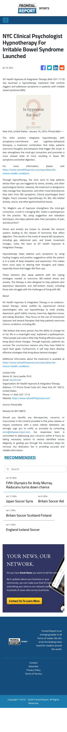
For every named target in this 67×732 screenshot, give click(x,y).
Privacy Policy (33, 670)
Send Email (15, 380)
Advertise (33, 666)
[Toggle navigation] (6, 20)
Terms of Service (33, 673)
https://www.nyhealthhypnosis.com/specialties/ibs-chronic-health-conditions (29, 171)
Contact (33, 662)
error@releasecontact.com (16, 432)
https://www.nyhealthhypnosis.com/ (31, 398)
